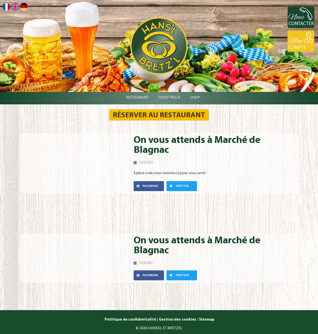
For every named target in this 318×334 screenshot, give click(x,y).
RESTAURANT (137, 98)
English (15, 6)
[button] (149, 186)
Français (6, 7)
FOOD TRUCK (169, 98)
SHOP (195, 98)
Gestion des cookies (177, 320)
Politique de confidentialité (130, 320)
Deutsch (24, 7)
